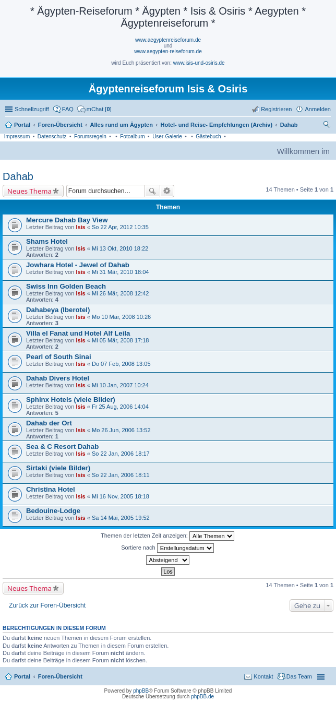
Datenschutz (52, 136)
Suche (152, 191)
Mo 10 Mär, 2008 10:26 (121, 317)
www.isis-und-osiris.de (199, 63)
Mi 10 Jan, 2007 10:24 (120, 385)
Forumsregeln (90, 136)
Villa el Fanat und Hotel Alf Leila (78, 333)
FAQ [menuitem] (68, 109)
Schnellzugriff (32, 109)
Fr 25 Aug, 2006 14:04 (120, 406)
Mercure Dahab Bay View (67, 220)
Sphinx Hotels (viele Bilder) (70, 399)
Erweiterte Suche (167, 191)
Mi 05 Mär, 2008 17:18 (120, 340)
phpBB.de (202, 696)
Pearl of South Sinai (58, 357)
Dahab (18, 176)
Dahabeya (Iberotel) (58, 310)
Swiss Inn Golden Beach (66, 286)
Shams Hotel (47, 241)
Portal (22, 125)
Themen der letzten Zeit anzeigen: (167, 536)
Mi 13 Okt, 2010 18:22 (120, 248)
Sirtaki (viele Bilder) (58, 468)
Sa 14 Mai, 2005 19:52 (121, 518)
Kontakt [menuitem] (263, 676)
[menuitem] (94, 109)
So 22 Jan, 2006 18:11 (121, 475)
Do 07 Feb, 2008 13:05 (121, 364)
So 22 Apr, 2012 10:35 (120, 227)
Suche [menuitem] (328, 126)
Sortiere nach (167, 548)
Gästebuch (208, 136)
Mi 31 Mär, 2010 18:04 (120, 272)
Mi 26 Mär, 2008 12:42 (120, 293)
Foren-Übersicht (60, 676)
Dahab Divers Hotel (57, 378)
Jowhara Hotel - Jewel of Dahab (77, 265)
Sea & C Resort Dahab (62, 446)
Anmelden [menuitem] (318, 109)
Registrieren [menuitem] (276, 109)
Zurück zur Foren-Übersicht (47, 605)
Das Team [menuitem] (299, 676)
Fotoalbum (132, 136)
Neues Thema (29, 191)
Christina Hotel (50, 489)
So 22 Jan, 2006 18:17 (121, 453)
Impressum (17, 136)
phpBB (141, 691)
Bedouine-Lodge (53, 511)
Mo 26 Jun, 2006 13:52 (121, 430)
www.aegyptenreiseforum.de (168, 40)
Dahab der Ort (49, 423)
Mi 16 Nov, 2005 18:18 (120, 496)
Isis (80, 227)
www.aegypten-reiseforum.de (168, 51)
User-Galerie (167, 136)
